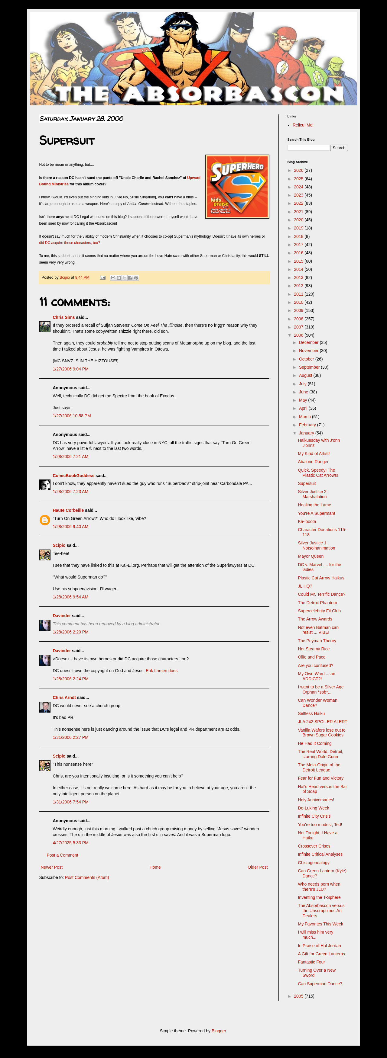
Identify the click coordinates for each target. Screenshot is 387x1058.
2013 (299, 277)
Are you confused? (315, 665)
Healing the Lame (314, 504)
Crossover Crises (314, 846)
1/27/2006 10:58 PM (72, 415)
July (303, 383)
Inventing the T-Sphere (319, 897)
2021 (299, 211)
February (308, 424)
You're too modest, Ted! (320, 824)
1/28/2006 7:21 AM (71, 456)
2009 (299, 310)
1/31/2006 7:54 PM (71, 802)
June (304, 392)
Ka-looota (307, 521)
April (304, 408)
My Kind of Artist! (314, 453)
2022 (299, 203)
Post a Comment (62, 855)
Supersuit (307, 483)
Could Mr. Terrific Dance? (321, 594)
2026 (299, 170)
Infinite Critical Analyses (320, 854)
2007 (299, 327)
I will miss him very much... (315, 935)
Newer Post (52, 867)
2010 (299, 302)
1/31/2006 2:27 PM (71, 737)
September (310, 367)
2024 (299, 186)
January (307, 433)
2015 (299, 261)
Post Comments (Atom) (87, 877)
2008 (299, 318)
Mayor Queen (311, 556)
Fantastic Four (311, 962)
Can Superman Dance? (320, 983)
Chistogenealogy (313, 862)
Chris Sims (64, 317)
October (307, 359)
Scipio (59, 545)
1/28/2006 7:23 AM (71, 491)
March (305, 416)
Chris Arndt (64, 697)
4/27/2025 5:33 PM (71, 842)
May (303, 400)
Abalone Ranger (313, 461)
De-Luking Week (313, 808)
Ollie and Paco (311, 657)
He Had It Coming (314, 743)
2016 (299, 252)
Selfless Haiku (311, 713)
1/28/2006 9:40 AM (71, 526)
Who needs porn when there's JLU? (319, 887)
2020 (299, 219)
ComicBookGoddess (74, 475)
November (309, 350)
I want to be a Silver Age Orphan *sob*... (320, 689)
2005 (299, 996)
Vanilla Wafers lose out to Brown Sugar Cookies (321, 733)
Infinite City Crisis (314, 816)
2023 (299, 195)
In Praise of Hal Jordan (319, 945)
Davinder (62, 615)
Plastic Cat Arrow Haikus (321, 577)
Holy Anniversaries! (316, 799)
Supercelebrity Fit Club (319, 610)
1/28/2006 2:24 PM (71, 678)
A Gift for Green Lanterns (321, 953)
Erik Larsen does (161, 670)
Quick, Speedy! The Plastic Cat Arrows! (318, 473)
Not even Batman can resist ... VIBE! (318, 630)
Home (155, 867)
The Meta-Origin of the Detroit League (319, 767)
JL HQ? (305, 586)
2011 (299, 294)
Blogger (219, 1030)
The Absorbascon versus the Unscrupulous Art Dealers (321, 910)
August (306, 375)
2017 (299, 244)
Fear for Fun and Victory (320, 778)
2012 (299, 285)
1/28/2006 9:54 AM (71, 597)
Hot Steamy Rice (314, 648)
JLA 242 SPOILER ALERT (322, 721)
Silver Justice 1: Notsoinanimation (316, 545)
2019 (299, 228)
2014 (299, 269)
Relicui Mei (303, 125)
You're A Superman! (316, 513)
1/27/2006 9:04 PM (71, 369)
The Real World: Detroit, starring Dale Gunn (320, 754)
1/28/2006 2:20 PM (71, 632)
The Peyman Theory (317, 640)
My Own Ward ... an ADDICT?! (316, 676)
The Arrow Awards (315, 619)
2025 (299, 178)
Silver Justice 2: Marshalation (312, 494)
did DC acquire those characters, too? (69, 243)
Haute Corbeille (68, 510)
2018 (299, 236)
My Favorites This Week (320, 924)
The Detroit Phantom (317, 602)
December (309, 342)
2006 (299, 335)
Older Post (258, 867)
